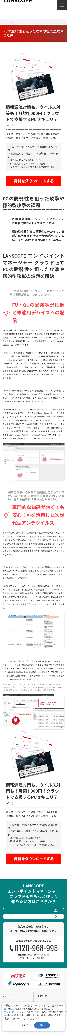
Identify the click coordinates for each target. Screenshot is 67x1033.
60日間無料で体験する (32, 931)
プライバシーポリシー (15, 1012)
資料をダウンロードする (32, 917)
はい (42, 1025)
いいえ (25, 1025)
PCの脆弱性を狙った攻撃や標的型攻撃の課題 (20, 25)
